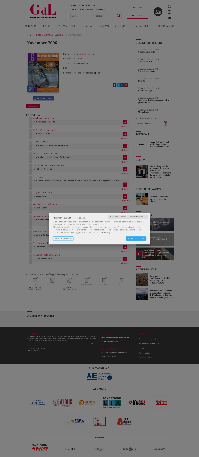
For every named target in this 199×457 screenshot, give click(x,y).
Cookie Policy (104, 232)
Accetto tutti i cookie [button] (136, 238)
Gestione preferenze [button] (63, 238)
